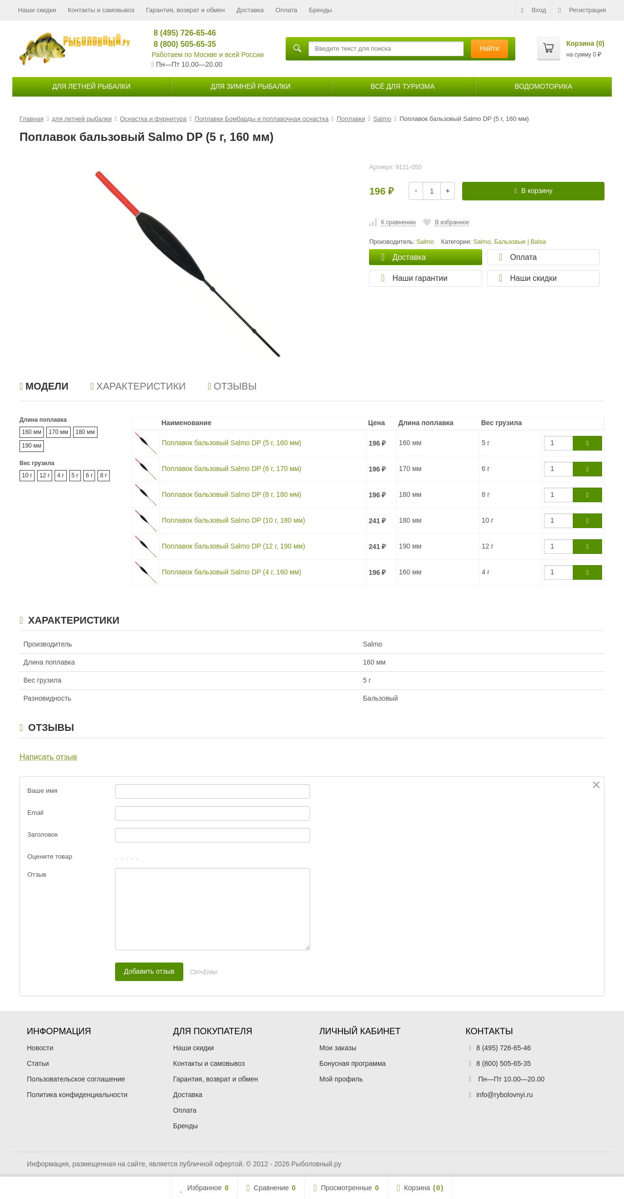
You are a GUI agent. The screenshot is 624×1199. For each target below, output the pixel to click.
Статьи (38, 1063)
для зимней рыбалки (251, 86)
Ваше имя (42, 790)
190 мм (31, 445)
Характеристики (138, 386)
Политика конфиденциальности (77, 1095)
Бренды (320, 10)
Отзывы (232, 386)
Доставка (250, 10)
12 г (44, 475)
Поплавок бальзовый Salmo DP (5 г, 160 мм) (231, 443)
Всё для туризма (402, 86)
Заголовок (42, 834)
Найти (489, 48)
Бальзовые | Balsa (520, 241)
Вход (533, 10)
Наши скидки (37, 10)
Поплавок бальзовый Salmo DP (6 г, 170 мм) (231, 468)
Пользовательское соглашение (76, 1079)
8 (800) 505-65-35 (181, 44)
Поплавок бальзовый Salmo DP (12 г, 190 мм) (233, 546)
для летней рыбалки (91, 86)
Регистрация (582, 10)
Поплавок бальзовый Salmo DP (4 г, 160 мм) (231, 572)
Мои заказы (337, 1048)
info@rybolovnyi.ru (504, 1095)
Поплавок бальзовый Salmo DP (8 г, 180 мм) (231, 494)
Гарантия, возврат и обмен (185, 10)
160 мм (31, 432)
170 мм (58, 432)
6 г (89, 475)
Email (35, 812)
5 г (75, 475)
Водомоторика (543, 86)
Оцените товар (49, 856)
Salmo (482, 241)
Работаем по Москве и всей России (208, 55)
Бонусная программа (352, 1063)
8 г (103, 475)
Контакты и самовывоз (101, 10)
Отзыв (36, 874)
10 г (27, 475)
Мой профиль (341, 1079)
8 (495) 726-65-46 (181, 33)
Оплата (286, 10)
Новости (40, 1048)
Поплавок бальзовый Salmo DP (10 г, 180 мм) (233, 520)
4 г (60, 475)
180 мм (85, 432)
